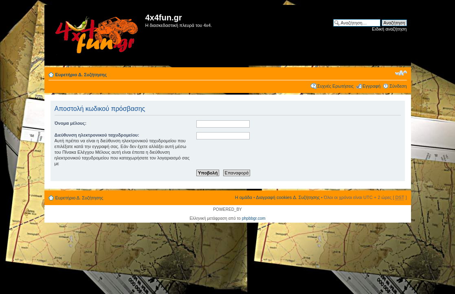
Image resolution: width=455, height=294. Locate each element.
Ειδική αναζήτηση (389, 29)
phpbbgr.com (254, 218)
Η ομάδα (243, 197)
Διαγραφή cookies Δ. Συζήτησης (288, 197)
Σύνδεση (398, 86)
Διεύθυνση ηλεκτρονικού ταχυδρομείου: (97, 135)
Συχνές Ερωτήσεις (335, 86)
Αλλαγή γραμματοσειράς (401, 73)
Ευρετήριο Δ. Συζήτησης (81, 74)
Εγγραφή (371, 86)
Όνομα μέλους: (71, 123)
